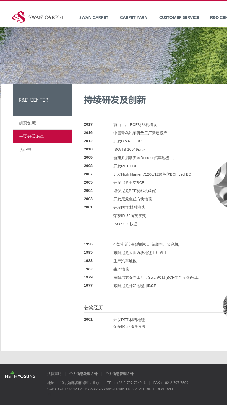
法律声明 (54, 374)
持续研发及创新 (42, 136)
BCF (152, 286)
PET (125, 166)
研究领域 (42, 123)
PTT (125, 207)
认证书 (42, 149)
